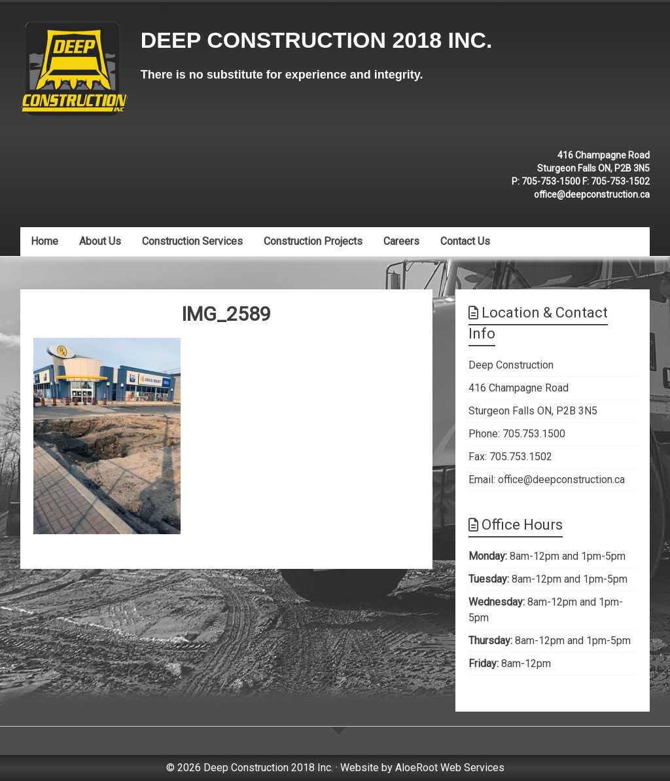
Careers (401, 241)
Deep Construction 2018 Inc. (317, 39)
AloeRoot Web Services (449, 767)
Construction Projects (313, 241)
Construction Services (192, 241)
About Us (100, 241)
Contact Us (465, 241)
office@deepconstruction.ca (592, 194)
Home (44, 241)
